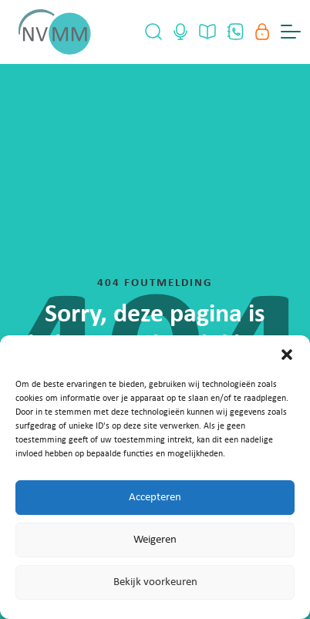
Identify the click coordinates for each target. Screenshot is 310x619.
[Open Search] (153, 31)
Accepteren (155, 497)
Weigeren (155, 540)
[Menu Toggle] (291, 32)
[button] (287, 354)
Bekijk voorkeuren (155, 582)
